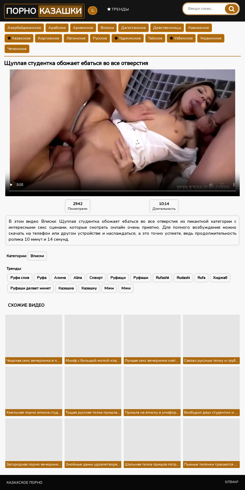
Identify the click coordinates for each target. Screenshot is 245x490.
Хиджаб (220, 277)
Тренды (118, 9)
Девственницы (167, 27)
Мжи (125, 288)
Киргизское (48, 38)
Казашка (66, 288)
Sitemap (232, 482)
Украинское (211, 38)
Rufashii (162, 277)
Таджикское (127, 38)
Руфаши (140, 277)
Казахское (19, 38)
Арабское (57, 27)
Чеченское (17, 48)
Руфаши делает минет (30, 288)
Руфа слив (19, 277)
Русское (100, 38)
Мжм (109, 288)
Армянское (83, 27)
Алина (60, 277)
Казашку (89, 288)
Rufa (201, 277)
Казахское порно (24, 482)
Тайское (155, 38)
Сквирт (96, 277)
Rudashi (183, 277)
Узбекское (181, 38)
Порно (44, 11)
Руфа (41, 277)
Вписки (107, 27)
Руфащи (118, 277)
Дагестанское (133, 27)
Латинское (76, 38)
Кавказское (198, 27)
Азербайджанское (24, 27)
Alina (77, 277)
